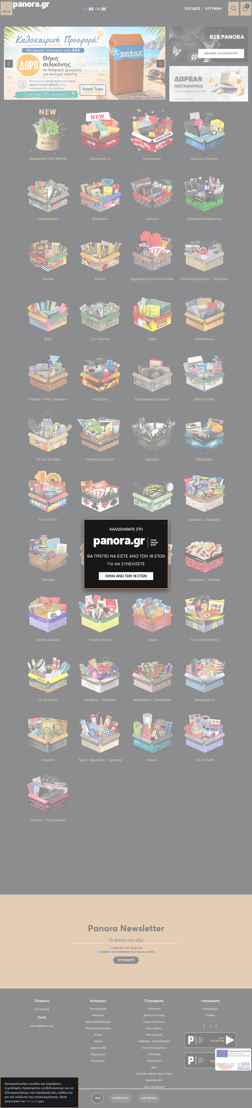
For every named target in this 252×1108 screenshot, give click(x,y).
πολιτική (32, 1101)
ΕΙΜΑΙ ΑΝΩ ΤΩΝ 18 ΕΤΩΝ (126, 576)
